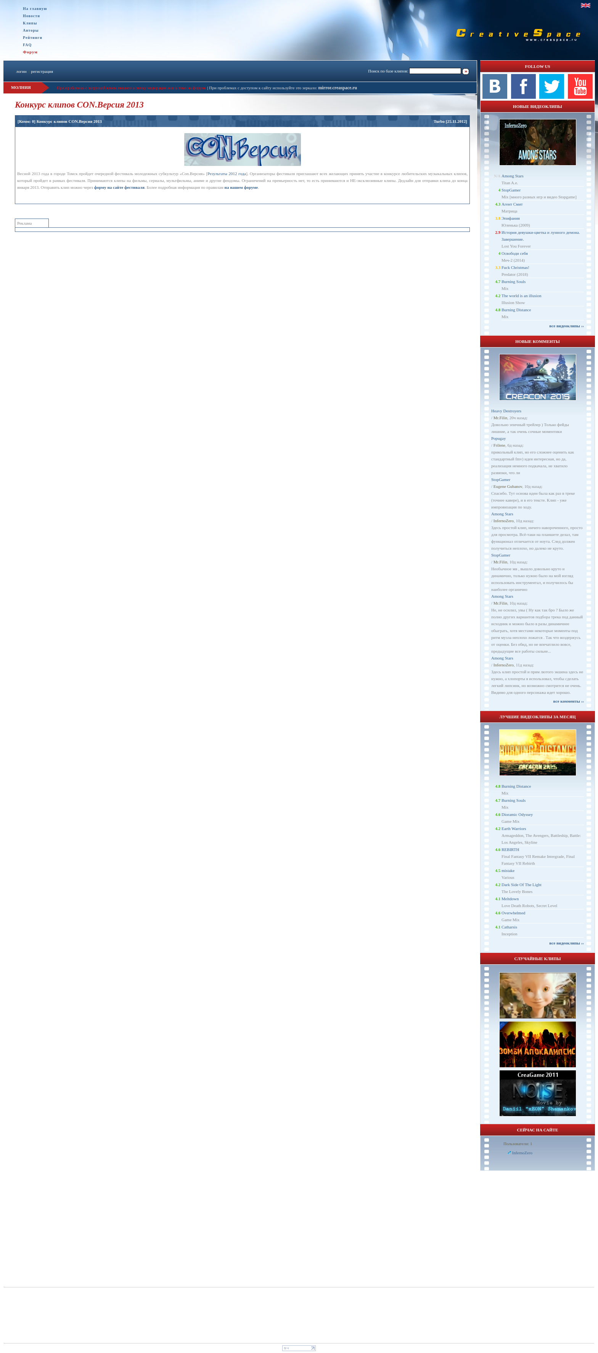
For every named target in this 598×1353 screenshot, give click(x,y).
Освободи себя (515, 253)
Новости (31, 16)
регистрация (42, 71)
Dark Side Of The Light (522, 884)
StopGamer (511, 190)
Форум (30, 52)
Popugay (498, 438)
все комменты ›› (568, 701)
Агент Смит (512, 204)
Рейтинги (32, 37)
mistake (508, 870)
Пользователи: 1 (517, 1143)
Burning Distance (516, 309)
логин (21, 71)
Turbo (439, 121)
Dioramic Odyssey (517, 814)
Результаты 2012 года (226, 173)
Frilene (499, 445)
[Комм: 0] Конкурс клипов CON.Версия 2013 (60, 121)
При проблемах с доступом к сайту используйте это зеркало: (263, 87)
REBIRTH (510, 849)
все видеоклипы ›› (566, 325)
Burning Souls (514, 281)
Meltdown (510, 898)
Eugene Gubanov (508, 486)
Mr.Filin (500, 417)
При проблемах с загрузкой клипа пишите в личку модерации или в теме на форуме (131, 87)
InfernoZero (504, 520)
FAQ (27, 45)
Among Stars (513, 176)
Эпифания (511, 218)
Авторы (31, 30)
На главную (35, 8)
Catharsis (509, 927)
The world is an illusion (522, 295)
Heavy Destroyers (506, 411)
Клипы (30, 23)
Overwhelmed (513, 913)
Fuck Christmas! (515, 267)
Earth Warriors (514, 828)
